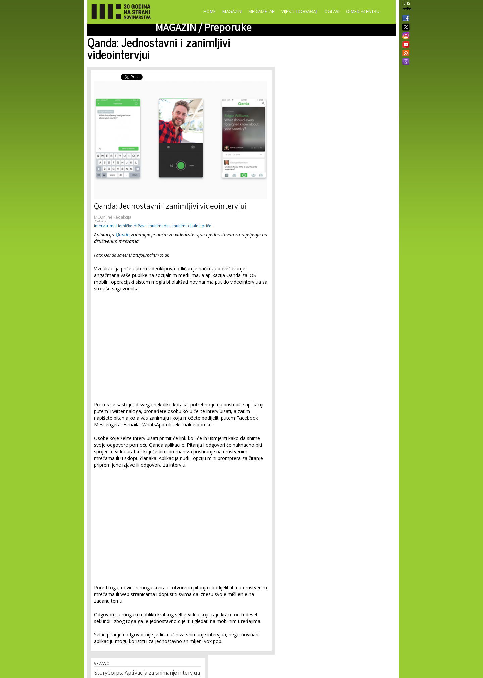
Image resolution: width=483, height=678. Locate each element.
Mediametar (261, 11)
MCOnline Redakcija (112, 217)
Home (209, 11)
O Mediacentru (362, 11)
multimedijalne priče (191, 226)
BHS (406, 3)
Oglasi (331, 11)
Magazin (231, 11)
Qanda (123, 234)
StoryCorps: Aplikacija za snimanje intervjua (147, 673)
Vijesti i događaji (299, 11)
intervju (101, 226)
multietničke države (128, 226)
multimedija (159, 226)
